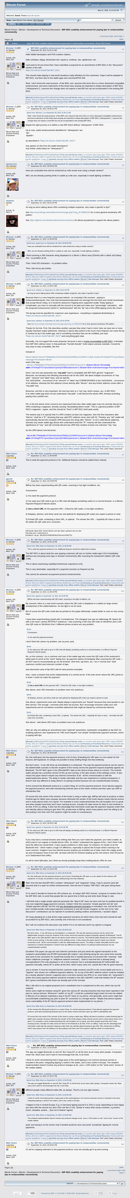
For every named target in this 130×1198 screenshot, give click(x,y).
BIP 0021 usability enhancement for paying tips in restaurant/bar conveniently (68, 48)
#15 (122, 1075)
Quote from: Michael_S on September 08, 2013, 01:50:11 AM (49, 113)
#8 (123, 480)
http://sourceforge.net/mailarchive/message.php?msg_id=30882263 (60, 212)
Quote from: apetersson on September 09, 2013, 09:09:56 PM (49, 243)
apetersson (11, 164)
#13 (122, 868)
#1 (123, 49)
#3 (123, 165)
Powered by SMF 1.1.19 (50, 1193)
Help (19, 24)
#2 (123, 108)
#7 (123, 455)
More (47, 24)
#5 (123, 238)
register (36, 15)
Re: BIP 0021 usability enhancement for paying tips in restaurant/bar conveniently (70, 106)
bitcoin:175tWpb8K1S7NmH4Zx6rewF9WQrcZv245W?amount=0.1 (57, 365)
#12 (122, 822)
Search (25, 24)
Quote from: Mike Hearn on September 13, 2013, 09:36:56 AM (49, 873)
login (29, 15)
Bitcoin (22, 30)
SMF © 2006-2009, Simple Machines (75, 1193)
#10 (122, 591)
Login (32, 24)
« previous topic (106, 36)
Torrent (40, 20)
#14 (122, 1047)
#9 (123, 541)
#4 (123, 202)
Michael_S (11, 48)
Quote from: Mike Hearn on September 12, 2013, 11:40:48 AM (49, 546)
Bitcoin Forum (11, 30)
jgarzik (9, 479)
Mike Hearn (11, 453)
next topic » (119, 36)
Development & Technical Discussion (43, 30)
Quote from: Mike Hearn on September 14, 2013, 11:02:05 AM (49, 1080)
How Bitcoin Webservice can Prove (81, 100)
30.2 (35, 20)
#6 (123, 285)
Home (12, 24)
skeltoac (10, 201)
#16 (122, 1144)
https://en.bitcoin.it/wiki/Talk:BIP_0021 (42, 70)
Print (121, 39)
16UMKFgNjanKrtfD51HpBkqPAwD (42, 97)
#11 (122, 752)
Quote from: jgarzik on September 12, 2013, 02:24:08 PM (47, 596)
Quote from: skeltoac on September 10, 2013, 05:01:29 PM (48, 290)
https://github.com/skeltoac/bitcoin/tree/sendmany (52, 220)
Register (39, 24)
